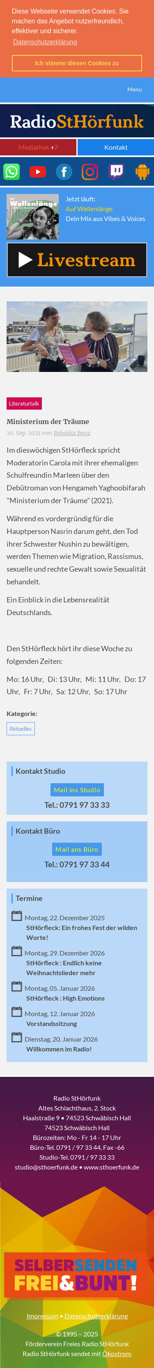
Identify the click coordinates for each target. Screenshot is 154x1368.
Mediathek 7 (38, 145)
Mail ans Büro (77, 848)
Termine (29, 897)
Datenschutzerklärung (96, 1314)
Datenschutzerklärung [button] (45, 42)
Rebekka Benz (71, 431)
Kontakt (116, 145)
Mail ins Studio (77, 788)
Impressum (42, 1314)
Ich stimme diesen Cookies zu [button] (77, 63)
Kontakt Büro (38, 829)
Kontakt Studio (40, 769)
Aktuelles (20, 727)
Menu (134, 87)
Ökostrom (116, 1352)
